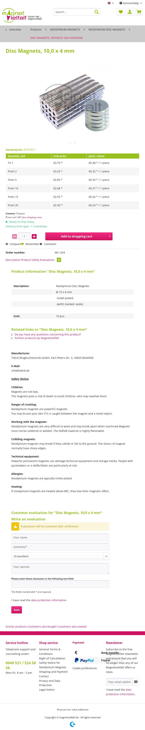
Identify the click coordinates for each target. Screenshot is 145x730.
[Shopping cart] (139, 12)
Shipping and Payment (53, 671)
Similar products (16, 626)
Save (17, 610)
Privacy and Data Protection (49, 683)
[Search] (97, 12)
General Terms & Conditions (49, 652)
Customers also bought (42, 626)
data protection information (48, 600)
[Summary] (60, 547)
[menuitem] (77, 13)
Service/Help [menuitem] (130, 3)
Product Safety (30, 260)
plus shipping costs (32, 217)
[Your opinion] (60, 568)
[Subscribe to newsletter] (136, 682)
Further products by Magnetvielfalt (35, 338)
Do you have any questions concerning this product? (46, 334)
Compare (13, 244)
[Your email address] (119, 682)
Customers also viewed (71, 626)
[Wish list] (120, 12)
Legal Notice (47, 689)
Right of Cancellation (52, 658)
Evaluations (50, 260)
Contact (44, 676)
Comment (47, 244)
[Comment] (60, 556)
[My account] (129, 12)
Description (13, 260)
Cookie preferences (84, 668)
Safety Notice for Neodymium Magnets (52, 665)
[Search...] (77, 12)
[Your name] (60, 537)
